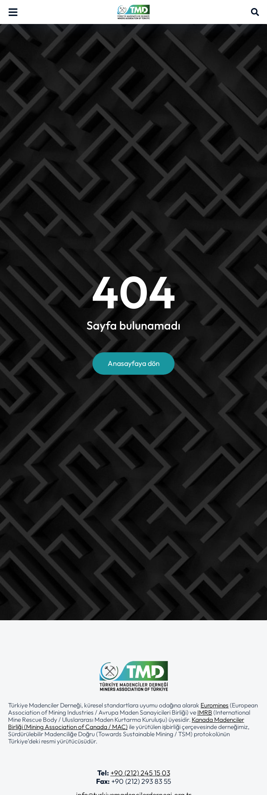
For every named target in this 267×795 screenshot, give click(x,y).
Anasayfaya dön (134, 363)
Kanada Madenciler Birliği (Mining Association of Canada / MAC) (126, 723)
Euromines (215, 705)
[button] (133, 723)
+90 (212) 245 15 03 (140, 772)
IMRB (204, 712)
